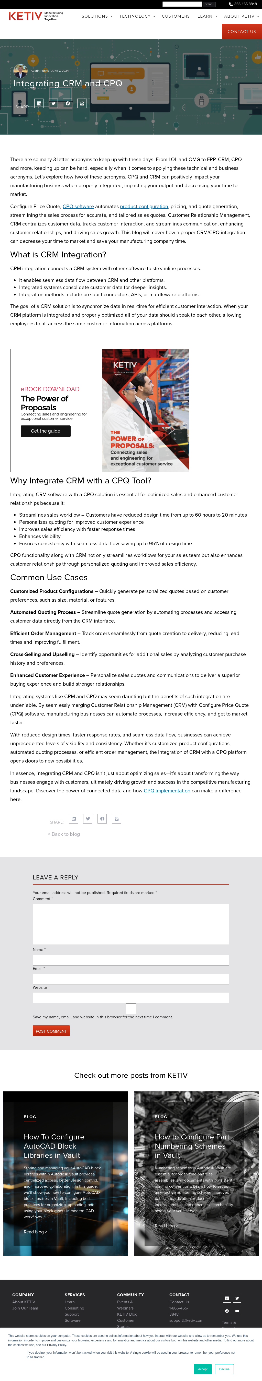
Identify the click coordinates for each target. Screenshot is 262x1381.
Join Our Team (25, 1308)
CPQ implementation (167, 790)
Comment (43, 899)
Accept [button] (203, 1369)
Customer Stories (126, 1323)
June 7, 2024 (60, 70)
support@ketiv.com (186, 1320)
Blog (30, 1117)
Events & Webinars (125, 1305)
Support (72, 1314)
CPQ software (78, 206)
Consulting (74, 1308)
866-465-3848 (242, 4)
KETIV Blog (127, 1314)
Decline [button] (224, 1369)
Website (40, 987)
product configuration (144, 206)
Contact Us (179, 1302)
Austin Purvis (40, 70)
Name (39, 950)
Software (73, 1320)
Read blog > (35, 1232)
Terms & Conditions (231, 1325)
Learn (70, 1302)
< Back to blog (64, 834)
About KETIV (23, 1302)
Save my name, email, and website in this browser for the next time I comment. (103, 1017)
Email (39, 968)
